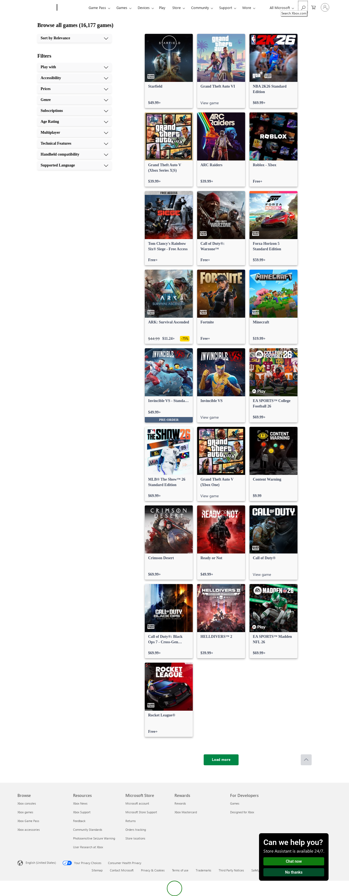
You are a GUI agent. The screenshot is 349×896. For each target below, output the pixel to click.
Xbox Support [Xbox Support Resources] (82, 812)
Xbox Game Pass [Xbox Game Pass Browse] (28, 821)
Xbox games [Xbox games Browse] (25, 812)
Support (225, 7)
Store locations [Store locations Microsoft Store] (135, 838)
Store (176, 7)
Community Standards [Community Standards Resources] (87, 829)
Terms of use (180, 870)
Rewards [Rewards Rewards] (180, 803)
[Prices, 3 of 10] (74, 89)
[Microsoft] (36, 7)
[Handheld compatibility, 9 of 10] (74, 154)
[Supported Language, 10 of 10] (74, 165)
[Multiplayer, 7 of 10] (74, 132)
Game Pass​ (97, 7)
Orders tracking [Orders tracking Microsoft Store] (135, 829)
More (246, 7)
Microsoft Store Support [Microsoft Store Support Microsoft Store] (141, 812)
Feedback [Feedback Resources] (79, 821)
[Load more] (221, 759)
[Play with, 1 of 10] (74, 67)
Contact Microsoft (122, 870)
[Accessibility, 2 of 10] (74, 78)
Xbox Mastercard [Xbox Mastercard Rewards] (185, 812)
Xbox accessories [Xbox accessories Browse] (28, 829)
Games (121, 7)
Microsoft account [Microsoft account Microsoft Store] (137, 803)
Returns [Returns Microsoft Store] (130, 821)
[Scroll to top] (306, 759)
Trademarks (203, 870)
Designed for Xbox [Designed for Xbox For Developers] (242, 812)
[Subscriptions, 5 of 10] (74, 110)
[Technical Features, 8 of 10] (74, 143)
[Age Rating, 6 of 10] (74, 121)
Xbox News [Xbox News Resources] (80, 803)
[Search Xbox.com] (303, 7)
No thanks (294, 872)
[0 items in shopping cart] (313, 7)
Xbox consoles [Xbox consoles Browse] (26, 803)
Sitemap (97, 870)
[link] (169, 71)
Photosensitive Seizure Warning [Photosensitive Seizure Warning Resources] (94, 838)
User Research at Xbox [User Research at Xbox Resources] (88, 847)
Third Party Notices (231, 870)
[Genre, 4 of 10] (74, 100)
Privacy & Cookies (153, 870)
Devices (144, 7)
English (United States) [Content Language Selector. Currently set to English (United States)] (41, 862)
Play (162, 7)
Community (200, 7)
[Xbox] (72, 7)
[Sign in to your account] (325, 7)
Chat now (294, 861)
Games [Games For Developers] (234, 803)
